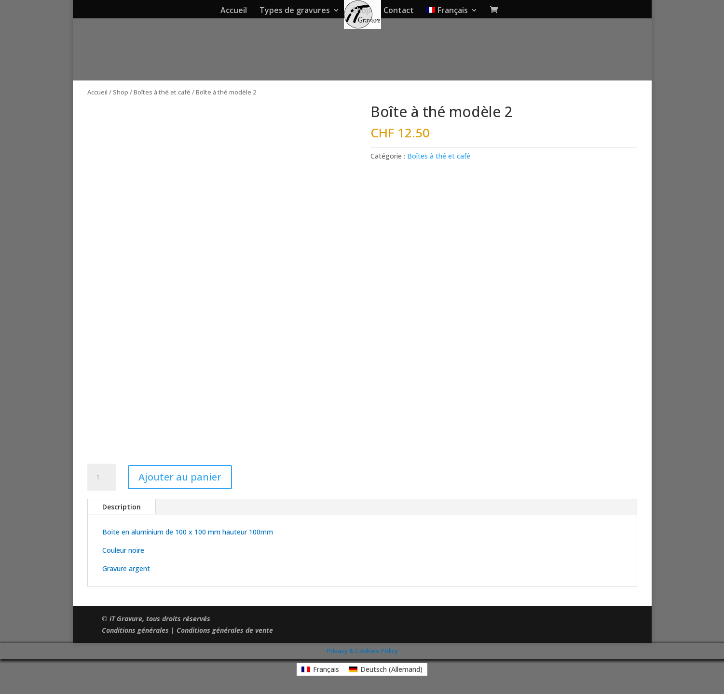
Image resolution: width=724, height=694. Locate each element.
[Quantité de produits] (101, 477)
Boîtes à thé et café (162, 92)
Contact (398, 11)
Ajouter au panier (179, 476)
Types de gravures (295, 11)
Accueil (233, 11)
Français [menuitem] (326, 669)
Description (121, 506)
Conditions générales (135, 630)
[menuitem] (452, 12)
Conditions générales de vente (225, 630)
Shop (361, 11)
